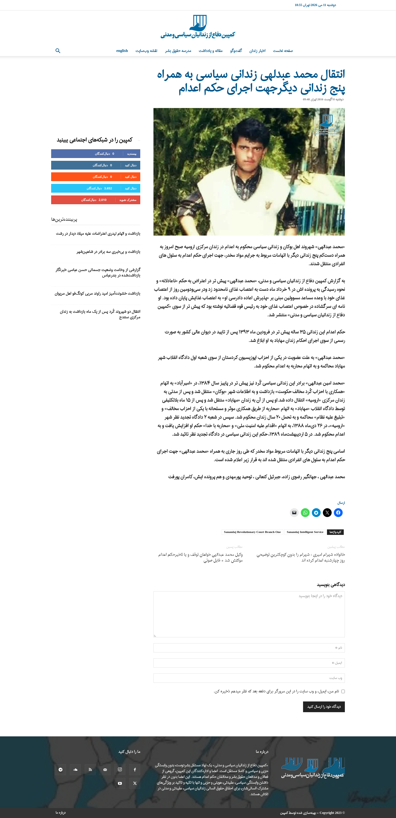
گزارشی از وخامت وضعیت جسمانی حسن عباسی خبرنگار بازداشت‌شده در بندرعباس (98, 273)
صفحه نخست (283, 51)
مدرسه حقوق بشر (178, 51)
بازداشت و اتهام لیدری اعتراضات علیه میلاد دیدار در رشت (98, 233)
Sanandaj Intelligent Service (305, 532)
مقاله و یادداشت (210, 51)
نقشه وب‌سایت (146, 51)
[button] (57, 51)
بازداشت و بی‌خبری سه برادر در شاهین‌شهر (108, 251)
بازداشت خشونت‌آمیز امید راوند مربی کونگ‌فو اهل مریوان (97, 293)
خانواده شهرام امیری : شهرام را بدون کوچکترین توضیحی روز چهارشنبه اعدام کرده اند (301, 557)
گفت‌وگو (236, 51)
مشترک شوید (127, 200)
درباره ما (61, 812)
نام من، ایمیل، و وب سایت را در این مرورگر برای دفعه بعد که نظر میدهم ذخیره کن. (276, 691)
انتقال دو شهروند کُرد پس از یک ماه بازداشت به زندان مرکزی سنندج (100, 314)
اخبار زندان (257, 51)
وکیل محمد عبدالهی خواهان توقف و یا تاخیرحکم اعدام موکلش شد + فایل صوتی (200, 557)
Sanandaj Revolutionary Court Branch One (252, 532)
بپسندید (131, 153)
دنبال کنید (130, 165)
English (122, 51)
